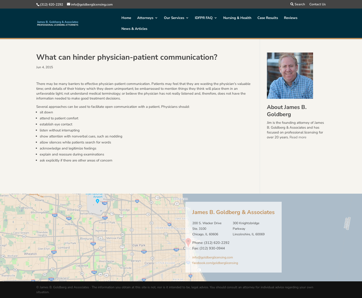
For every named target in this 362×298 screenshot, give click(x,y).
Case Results (267, 18)
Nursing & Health (237, 18)
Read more (298, 137)
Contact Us (317, 4)
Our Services (174, 18)
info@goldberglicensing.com (212, 257)
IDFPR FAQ (204, 18)
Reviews (290, 18)
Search (297, 4)
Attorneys (145, 18)
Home (126, 18)
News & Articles (134, 29)
